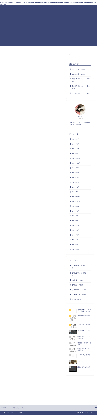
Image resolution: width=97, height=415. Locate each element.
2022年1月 (75, 153)
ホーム (19, 8)
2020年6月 (75, 225)
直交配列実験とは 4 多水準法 (81, 87)
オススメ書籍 (15, 148)
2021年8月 (75, 172)
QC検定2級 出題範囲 (50, 8)
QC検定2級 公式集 (78, 69)
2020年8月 (75, 216)
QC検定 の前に (16, 138)
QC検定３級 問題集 (68, 8)
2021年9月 (75, 168)
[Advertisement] (48, 33)
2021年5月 (75, 182)
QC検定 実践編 (84, 8)
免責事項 (21, 412)
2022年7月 (75, 139)
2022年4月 (75, 144)
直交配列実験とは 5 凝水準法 (81, 80)
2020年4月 (75, 235)
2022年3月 (75, 149)
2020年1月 (75, 249)
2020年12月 (76, 196)
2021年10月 (76, 163)
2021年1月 (75, 192)
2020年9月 (75, 211)
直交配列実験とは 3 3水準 (81, 93)
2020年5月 (75, 230)
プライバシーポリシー (10, 412)
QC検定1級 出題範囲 (31, 8)
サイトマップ (38, 12)
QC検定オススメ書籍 (24, 12)
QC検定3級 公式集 (78, 74)
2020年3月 (75, 240)
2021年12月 (76, 158)
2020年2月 (75, 244)
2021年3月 (75, 187)
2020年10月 (76, 206)
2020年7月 (75, 220)
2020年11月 (76, 201)
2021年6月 (75, 177)
